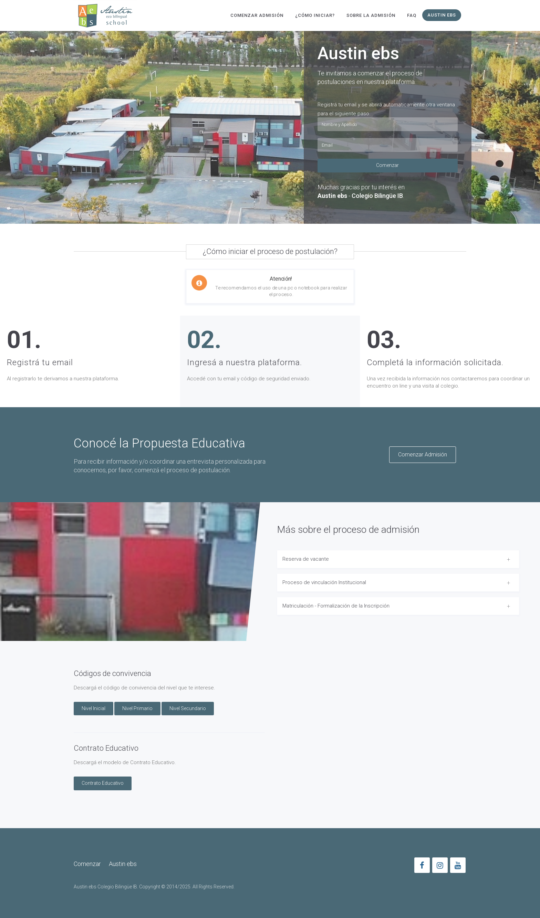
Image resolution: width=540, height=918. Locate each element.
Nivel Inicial (93, 708)
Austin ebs (441, 15)
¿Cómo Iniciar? (315, 15)
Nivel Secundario (187, 708)
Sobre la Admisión (370, 15)
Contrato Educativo (103, 783)
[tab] (398, 559)
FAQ (411, 15)
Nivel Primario (137, 708)
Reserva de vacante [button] (305, 559)
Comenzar (387, 165)
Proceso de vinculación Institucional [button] (324, 582)
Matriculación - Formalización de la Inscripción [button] (336, 606)
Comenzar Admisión (256, 15)
